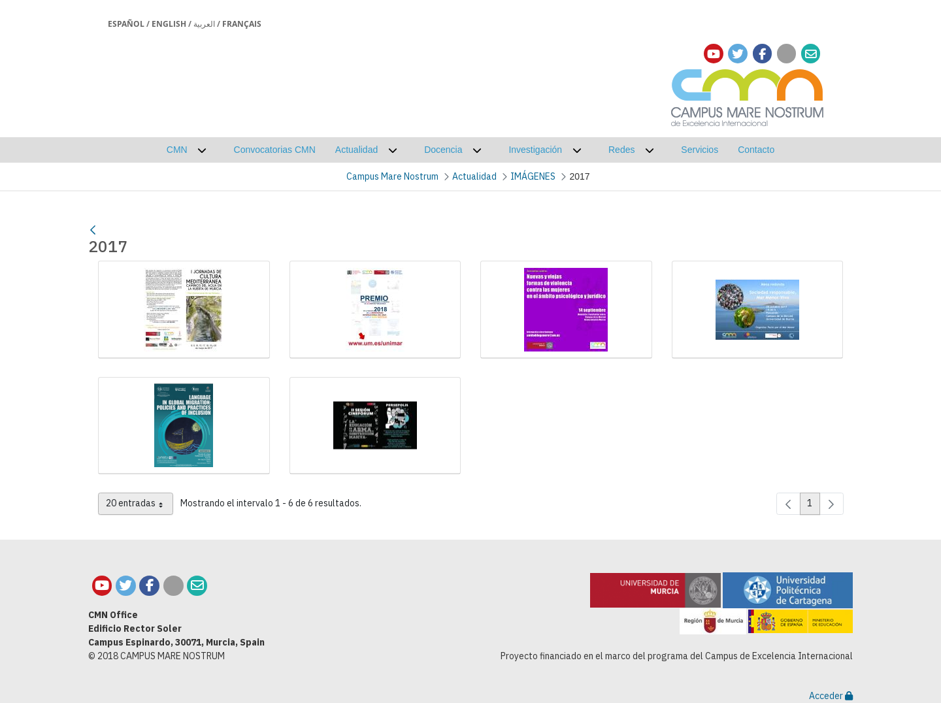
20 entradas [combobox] (139, 505)
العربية (204, 23)
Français (241, 23)
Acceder (831, 696)
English (169, 23)
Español (126, 23)
